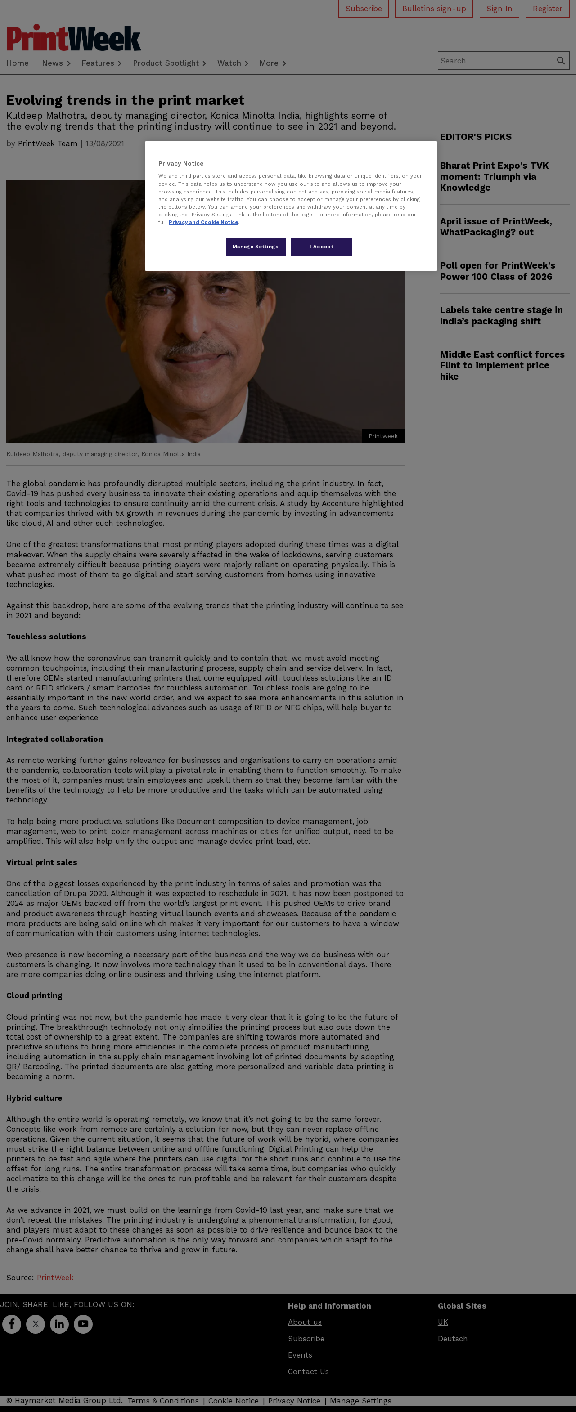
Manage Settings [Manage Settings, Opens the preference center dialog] (256, 246)
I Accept (322, 246)
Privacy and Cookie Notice (203, 222)
